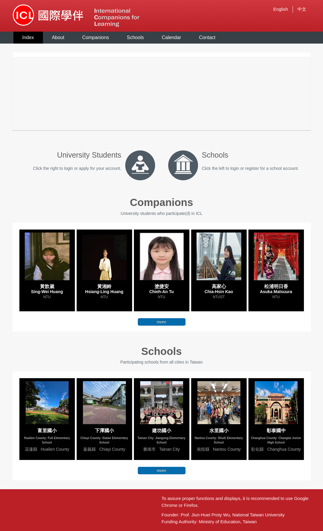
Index (28, 37)
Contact (207, 37)
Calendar (171, 37)
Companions (95, 37)
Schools (135, 37)
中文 (301, 9)
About (58, 37)
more (161, 321)
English (280, 9)
